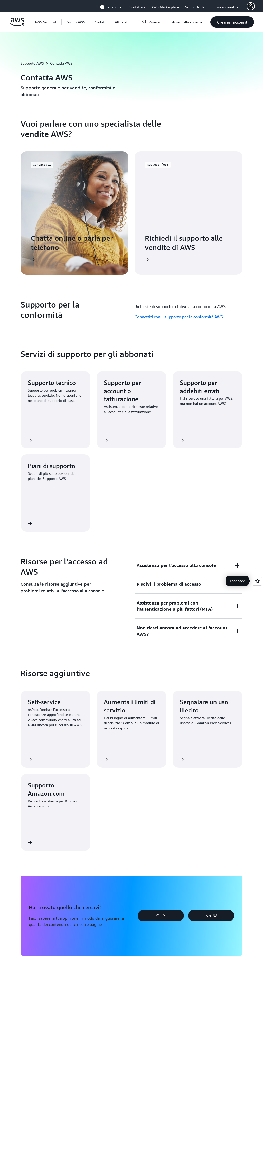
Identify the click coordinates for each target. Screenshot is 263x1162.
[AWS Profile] (251, 6)
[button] (76, 22)
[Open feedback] (257, 581)
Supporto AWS (32, 63)
